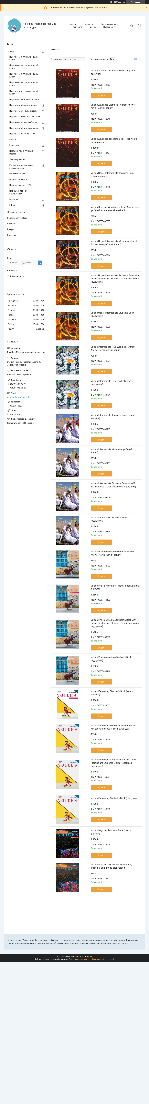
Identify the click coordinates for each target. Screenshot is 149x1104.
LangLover (14, 145)
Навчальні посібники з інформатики (20, 192)
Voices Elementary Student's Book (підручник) (114, 798)
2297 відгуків (119, 2)
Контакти (77, 27)
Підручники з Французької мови (24, 117)
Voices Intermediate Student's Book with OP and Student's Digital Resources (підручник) (113, 485)
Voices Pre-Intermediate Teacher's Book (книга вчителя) (115, 587)
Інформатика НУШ (18, 179)
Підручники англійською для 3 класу (23, 75)
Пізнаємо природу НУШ (20, 185)
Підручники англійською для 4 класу (23, 83)
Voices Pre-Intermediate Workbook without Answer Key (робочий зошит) (113, 553)
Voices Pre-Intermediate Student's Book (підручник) (111, 659)
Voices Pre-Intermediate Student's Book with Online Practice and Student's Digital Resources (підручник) (115, 623)
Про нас (92, 27)
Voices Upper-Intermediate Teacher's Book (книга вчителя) (112, 175)
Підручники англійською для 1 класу (23, 58)
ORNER (12, 139)
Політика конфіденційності (103, 959)
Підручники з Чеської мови (22, 134)
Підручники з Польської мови (23, 111)
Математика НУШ (17, 174)
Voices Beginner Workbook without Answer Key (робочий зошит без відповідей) (115, 209)
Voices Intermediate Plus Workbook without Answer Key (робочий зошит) (113, 348)
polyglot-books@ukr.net (18, 397)
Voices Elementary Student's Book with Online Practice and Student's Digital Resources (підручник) (114, 762)
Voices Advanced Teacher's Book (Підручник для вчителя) (114, 140)
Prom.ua (88, 957)
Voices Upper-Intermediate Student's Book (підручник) (112, 314)
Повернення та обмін (17, 218)
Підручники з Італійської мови (23, 128)
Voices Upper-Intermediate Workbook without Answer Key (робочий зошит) (114, 243)
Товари (87, 24)
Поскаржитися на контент (79, 959)
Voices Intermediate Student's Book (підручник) (109, 519)
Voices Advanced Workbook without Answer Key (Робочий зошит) (113, 106)
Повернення (109, 27)
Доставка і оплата (109, 24)
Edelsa (12, 205)
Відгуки (10, 229)
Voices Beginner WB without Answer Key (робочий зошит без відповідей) (111, 866)
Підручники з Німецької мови (23, 105)
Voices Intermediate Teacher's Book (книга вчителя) (113, 417)
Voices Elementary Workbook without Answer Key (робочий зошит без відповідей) (114, 727)
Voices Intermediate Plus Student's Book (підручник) (111, 383)
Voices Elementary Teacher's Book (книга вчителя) (112, 693)
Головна (72, 24)
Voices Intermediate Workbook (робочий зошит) (111, 451)
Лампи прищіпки (17, 159)
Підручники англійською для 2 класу (23, 66)
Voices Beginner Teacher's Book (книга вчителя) (111, 832)
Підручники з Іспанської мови (23, 122)
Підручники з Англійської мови (24, 99)
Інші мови (13, 199)
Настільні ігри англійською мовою (22, 152)
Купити (101, 95)
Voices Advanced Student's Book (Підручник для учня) (114, 72)
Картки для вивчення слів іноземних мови (21, 166)
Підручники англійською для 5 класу (23, 92)
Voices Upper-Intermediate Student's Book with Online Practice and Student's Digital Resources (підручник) (115, 278)
